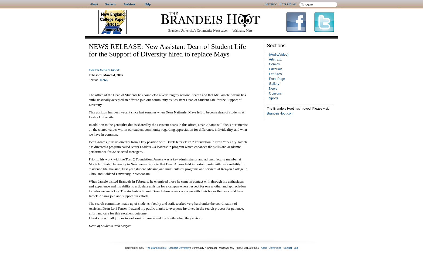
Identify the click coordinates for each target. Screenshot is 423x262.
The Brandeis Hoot (104, 70)
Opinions (275, 93)
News (273, 88)
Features (275, 74)
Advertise (271, 4)
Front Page (277, 79)
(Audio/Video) (279, 54)
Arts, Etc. (275, 59)
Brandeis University (179, 248)
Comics (274, 64)
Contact (288, 248)
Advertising (275, 248)
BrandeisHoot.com (280, 113)
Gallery (274, 84)
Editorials (275, 69)
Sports (273, 98)
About (264, 248)
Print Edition (287, 4)
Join (296, 248)
